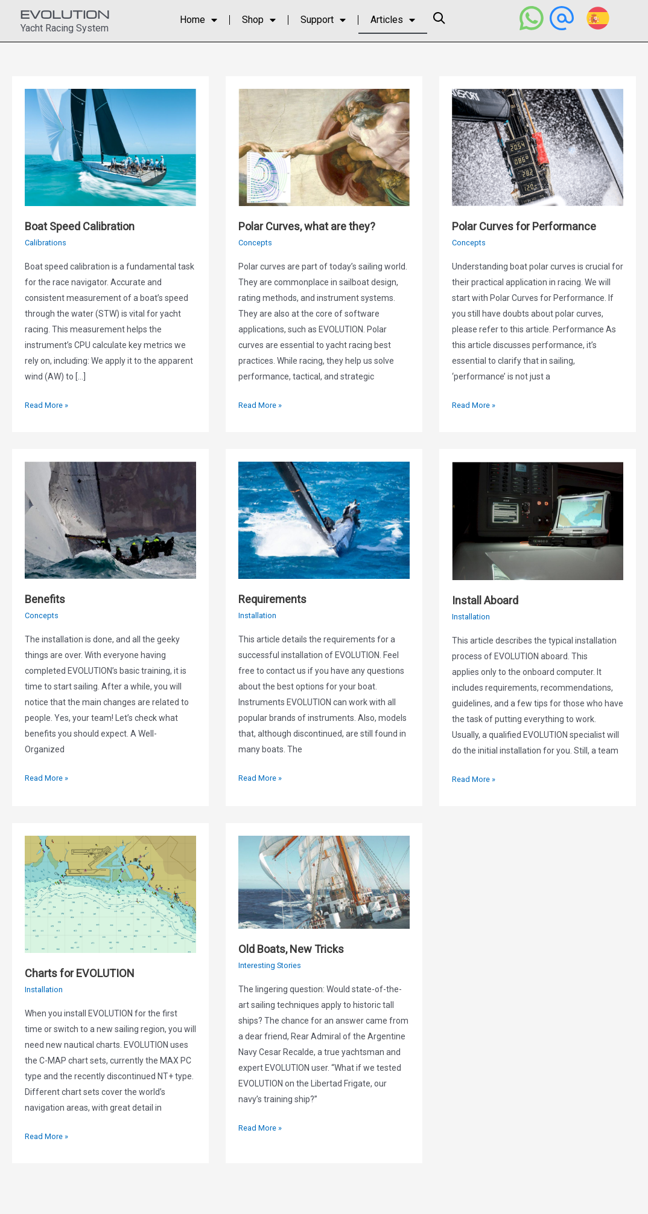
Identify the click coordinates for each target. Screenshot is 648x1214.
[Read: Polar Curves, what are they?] (324, 147)
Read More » (48, 403)
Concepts (256, 242)
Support (323, 20)
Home (198, 20)
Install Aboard (489, 600)
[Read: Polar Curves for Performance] (537, 147)
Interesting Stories (273, 965)
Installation (259, 615)
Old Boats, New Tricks (297, 948)
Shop (259, 20)
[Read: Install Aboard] (537, 520)
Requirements (275, 599)
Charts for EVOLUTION (85, 973)
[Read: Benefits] (110, 520)
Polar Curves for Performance (532, 226)
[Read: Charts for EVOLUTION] (110, 894)
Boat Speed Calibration (86, 226)
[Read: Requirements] (324, 520)
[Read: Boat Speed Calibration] (110, 147)
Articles (392, 20)
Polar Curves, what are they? (313, 226)
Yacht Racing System (65, 28)
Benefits (47, 599)
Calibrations (47, 242)
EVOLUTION (64, 14)
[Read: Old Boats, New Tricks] (324, 881)
